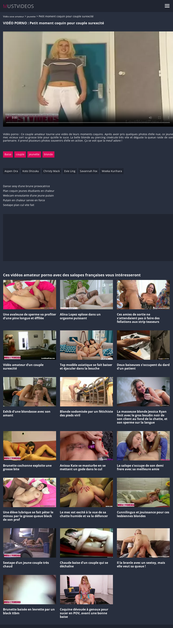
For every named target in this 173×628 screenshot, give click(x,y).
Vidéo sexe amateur (13, 16)
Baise (8, 154)
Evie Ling (69, 171)
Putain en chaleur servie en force (24, 200)
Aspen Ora (11, 171)
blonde (48, 154)
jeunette (31, 16)
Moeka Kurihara (112, 171)
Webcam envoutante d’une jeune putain (28, 195)
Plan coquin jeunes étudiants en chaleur (28, 191)
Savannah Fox (88, 171)
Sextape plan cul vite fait (18, 205)
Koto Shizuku (30, 171)
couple (20, 154)
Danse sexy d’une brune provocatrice (26, 186)
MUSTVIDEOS (18, 6)
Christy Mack (51, 171)
